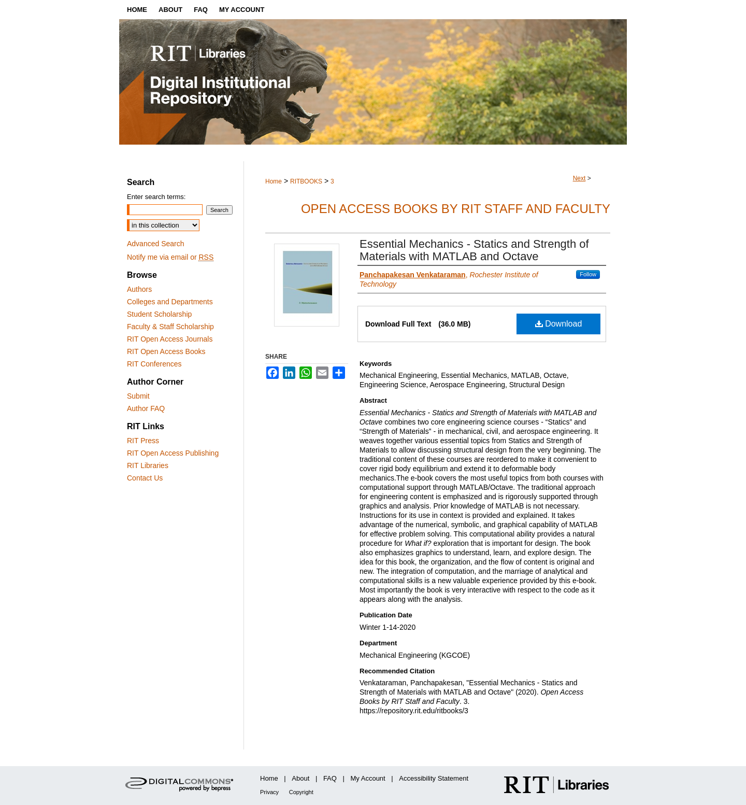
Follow (588, 274)
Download (558, 323)
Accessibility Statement (433, 778)
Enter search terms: (156, 197)
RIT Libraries (147, 465)
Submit (138, 396)
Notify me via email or (170, 257)
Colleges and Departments (170, 302)
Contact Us (145, 478)
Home (273, 181)
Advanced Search (155, 243)
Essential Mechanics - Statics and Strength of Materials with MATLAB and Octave (474, 250)
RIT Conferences (154, 364)
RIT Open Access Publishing (173, 453)
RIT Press (143, 440)
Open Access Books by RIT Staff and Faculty (455, 209)
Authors (139, 289)
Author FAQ (146, 408)
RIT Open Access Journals (169, 339)
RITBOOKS (306, 181)
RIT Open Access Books (166, 351)
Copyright (301, 792)
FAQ (330, 778)
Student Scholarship (159, 314)
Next (579, 178)
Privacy (269, 792)
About (300, 778)
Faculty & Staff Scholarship (170, 326)
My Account (368, 778)
